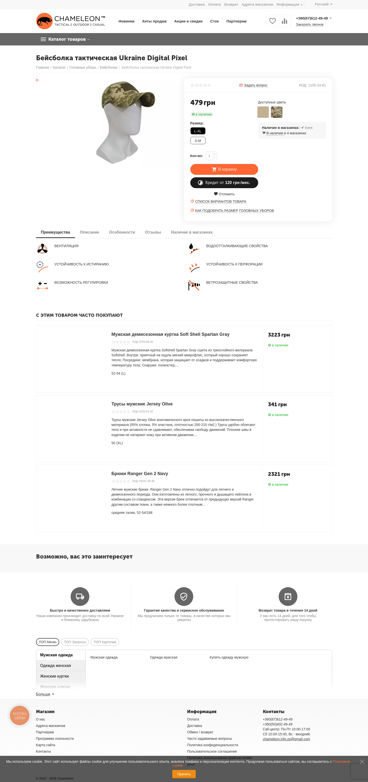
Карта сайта (45, 745)
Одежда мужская (163, 657)
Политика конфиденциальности (212, 745)
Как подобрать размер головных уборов (234, 211)
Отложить (224, 194)
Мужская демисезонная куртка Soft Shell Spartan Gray (171, 334)
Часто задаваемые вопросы (209, 739)
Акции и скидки (188, 21)
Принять (184, 774)
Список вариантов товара (220, 201)
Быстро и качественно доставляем (80, 610)
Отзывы (153, 232)
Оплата (214, 4)
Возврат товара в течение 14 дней (288, 610)
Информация (288, 4)
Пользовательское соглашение (212, 751)
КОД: (303, 85)
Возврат (231, 4)
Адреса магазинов (257, 4)
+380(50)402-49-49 (277, 724)
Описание (89, 232)
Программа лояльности (55, 739)
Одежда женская (55, 665)
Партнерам (237, 21)
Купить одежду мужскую (229, 657)
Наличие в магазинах (192, 232)
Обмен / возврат (200, 732)
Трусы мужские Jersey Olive (142, 403)
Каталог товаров (67, 39)
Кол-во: (196, 156)
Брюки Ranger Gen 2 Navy (140, 473)
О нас (40, 719)
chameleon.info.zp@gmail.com (286, 739)
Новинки (126, 21)
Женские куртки (54, 676)
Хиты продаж (154, 21)
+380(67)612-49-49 (277, 719)
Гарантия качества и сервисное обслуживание (184, 610)
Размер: (197, 123)
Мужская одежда (56, 655)
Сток (214, 21)
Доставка (197, 4)
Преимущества (55, 232)
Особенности (122, 232)
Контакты (43, 751)
